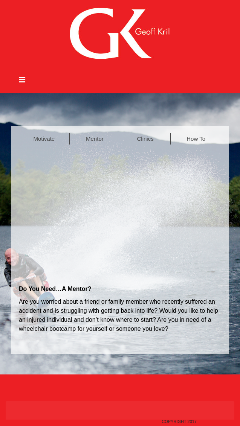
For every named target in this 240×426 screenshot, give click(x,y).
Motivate (44, 138)
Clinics (145, 138)
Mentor (95, 138)
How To (195, 138)
